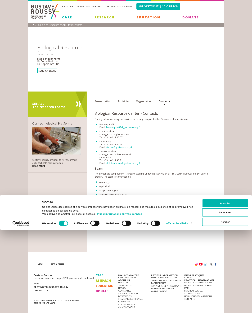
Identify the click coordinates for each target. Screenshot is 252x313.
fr (220, 4)
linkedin (206, 264)
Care (67, 17)
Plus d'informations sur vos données (119, 297)
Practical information (119, 6)
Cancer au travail (127, 277)
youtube (201, 264)
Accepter (225, 286)
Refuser (225, 305)
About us (67, 6)
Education (148, 17)
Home (33, 25)
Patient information (89, 6)
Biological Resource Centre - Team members (60, 25)
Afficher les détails (177, 306)
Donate (190, 17)
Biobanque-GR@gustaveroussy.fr (123, 127)
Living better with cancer (164, 277)
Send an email (47, 70)
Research (104, 17)
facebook (216, 264)
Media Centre (58, 264)
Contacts (164, 101)
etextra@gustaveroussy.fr (119, 147)
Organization (144, 101)
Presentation (102, 101)
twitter (211, 264)
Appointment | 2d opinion (158, 6)
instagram (196, 264)
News (40, 264)
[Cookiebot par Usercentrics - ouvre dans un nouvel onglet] (21, 306)
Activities (124, 101)
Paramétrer (225, 295)
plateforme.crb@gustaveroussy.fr (123, 163)
